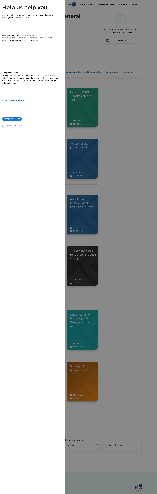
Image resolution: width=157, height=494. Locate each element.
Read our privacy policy (13, 101)
